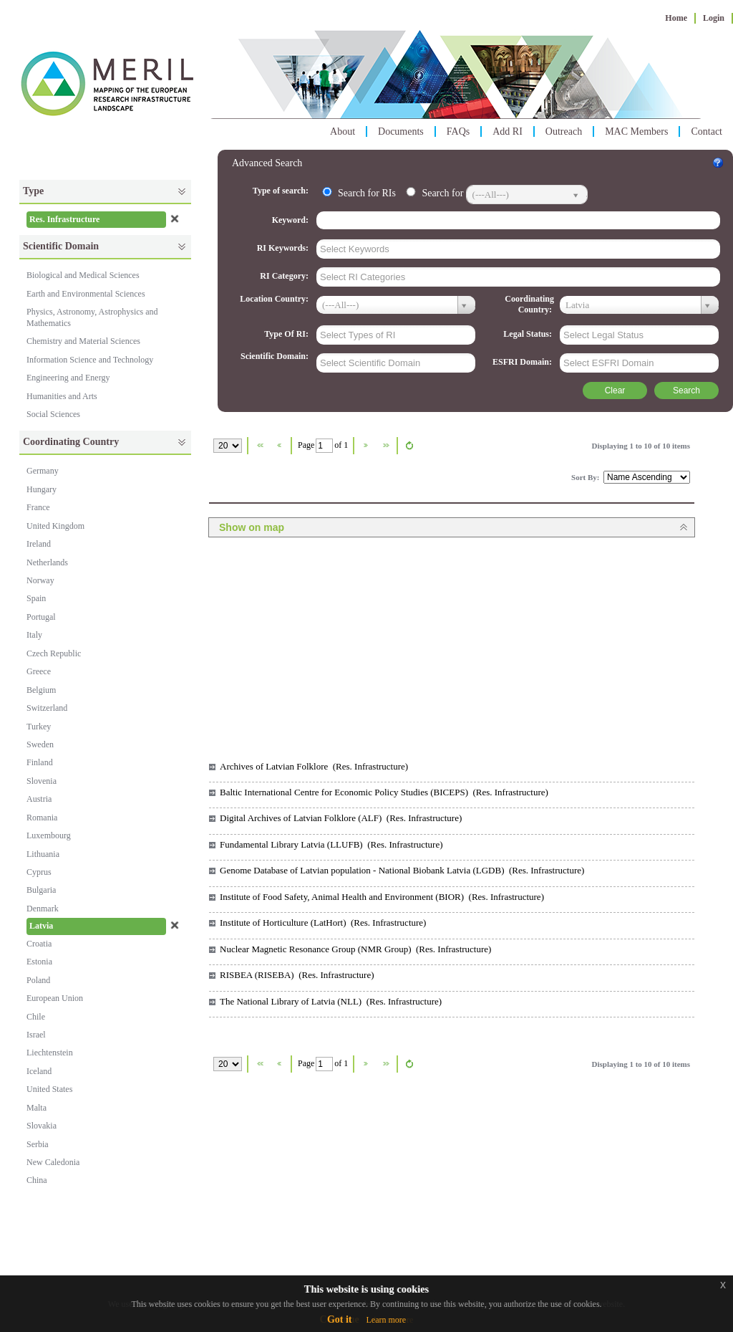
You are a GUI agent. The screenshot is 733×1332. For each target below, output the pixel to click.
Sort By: (586, 477)
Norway (40, 580)
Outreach (563, 131)
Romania (41, 818)
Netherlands (47, 562)
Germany (42, 471)
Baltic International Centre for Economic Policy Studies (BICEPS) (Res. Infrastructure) (384, 792)
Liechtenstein (49, 1053)
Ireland (38, 544)
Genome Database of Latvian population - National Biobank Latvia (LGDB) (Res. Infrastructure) (402, 870)
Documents (401, 131)
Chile (35, 1017)
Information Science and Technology (89, 360)
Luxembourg (48, 835)
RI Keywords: (284, 248)
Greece (38, 671)
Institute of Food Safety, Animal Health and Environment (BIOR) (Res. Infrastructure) (382, 896)
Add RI (507, 131)
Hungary (41, 489)
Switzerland (46, 708)
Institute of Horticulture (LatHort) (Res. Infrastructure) (323, 922)
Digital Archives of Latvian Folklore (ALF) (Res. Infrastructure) (341, 818)
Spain (36, 598)
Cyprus (39, 872)
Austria (39, 799)
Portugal (41, 617)
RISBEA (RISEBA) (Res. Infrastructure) (297, 974)
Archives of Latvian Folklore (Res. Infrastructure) (314, 766)
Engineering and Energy (68, 378)
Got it (339, 1319)
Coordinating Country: (529, 304)
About (342, 131)
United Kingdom (55, 526)
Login (713, 18)
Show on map (251, 527)
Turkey (38, 727)
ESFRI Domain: (523, 362)
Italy (34, 635)
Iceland (39, 1071)
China (36, 1180)
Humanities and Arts (61, 396)
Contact (706, 131)
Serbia (37, 1144)
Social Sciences (53, 414)
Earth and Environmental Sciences (85, 294)
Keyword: (291, 220)
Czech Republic (53, 653)
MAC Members (636, 131)
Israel (36, 1035)
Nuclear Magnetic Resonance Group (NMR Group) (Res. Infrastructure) (355, 949)
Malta (36, 1108)
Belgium (41, 690)
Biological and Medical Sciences (83, 275)
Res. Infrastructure (64, 219)
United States (49, 1089)
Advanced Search (267, 163)
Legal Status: (528, 334)
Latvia (41, 926)
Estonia (39, 962)
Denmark (42, 909)
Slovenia (41, 781)
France (38, 507)
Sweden (40, 744)
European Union (54, 998)
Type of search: (282, 191)
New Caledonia (52, 1162)
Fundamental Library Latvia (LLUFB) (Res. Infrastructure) (331, 844)
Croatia (39, 944)
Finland (39, 762)
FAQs (458, 131)
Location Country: (275, 299)
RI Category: (285, 276)
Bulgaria (41, 890)
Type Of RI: (287, 334)
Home (676, 18)
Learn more (386, 1320)
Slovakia (41, 1126)
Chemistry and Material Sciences (83, 341)
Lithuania (42, 854)
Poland (38, 980)
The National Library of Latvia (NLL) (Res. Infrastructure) (331, 1001)
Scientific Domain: (276, 356)
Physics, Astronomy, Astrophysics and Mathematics (92, 317)
